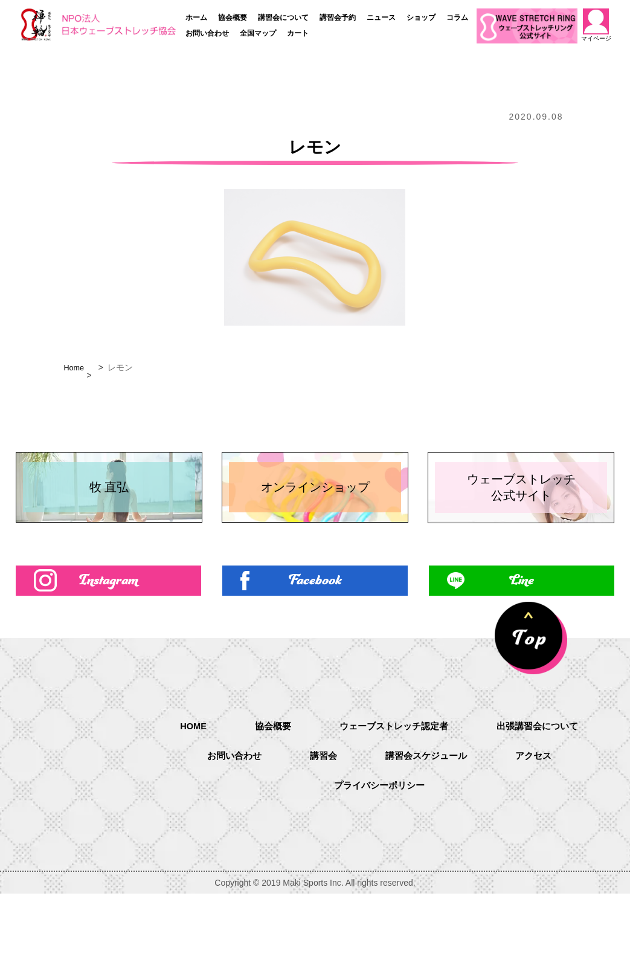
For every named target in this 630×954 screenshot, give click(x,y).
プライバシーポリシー (379, 847)
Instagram (108, 638)
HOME (186, 784)
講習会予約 (338, 17)
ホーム (196, 17)
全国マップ (258, 33)
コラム (457, 17)
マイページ (595, 25)
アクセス (538, 816)
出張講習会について (543, 785)
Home (74, 367)
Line (521, 638)
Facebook (315, 638)
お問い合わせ (207, 33)
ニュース (381, 17)
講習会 (321, 816)
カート (298, 33)
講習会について (283, 17)
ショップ (421, 17)
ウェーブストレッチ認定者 (394, 785)
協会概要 (232, 17)
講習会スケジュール (427, 816)
